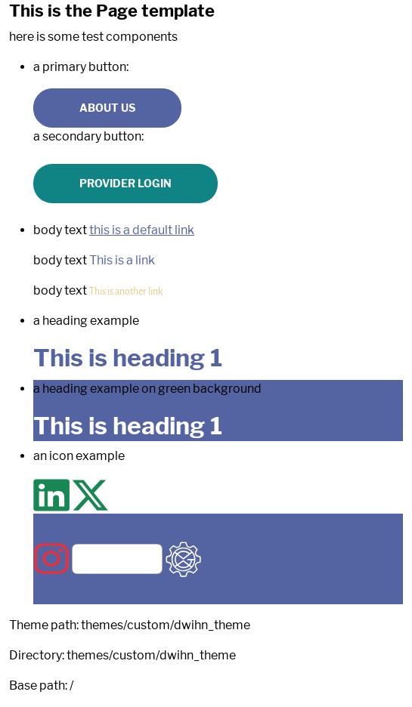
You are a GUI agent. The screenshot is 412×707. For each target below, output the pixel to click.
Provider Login (125, 183)
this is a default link (141, 230)
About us (107, 107)
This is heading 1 (127, 357)
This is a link (122, 260)
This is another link (126, 291)
